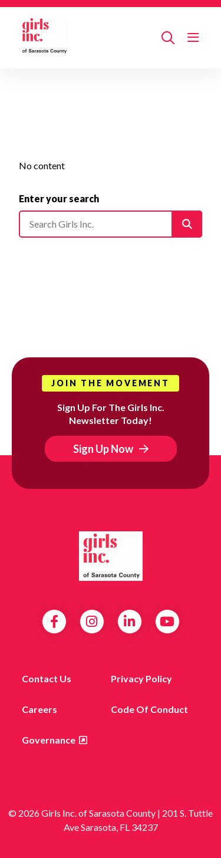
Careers (39, 709)
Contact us (46, 678)
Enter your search (59, 198)
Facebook (54, 621)
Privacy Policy (141, 678)
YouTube (167, 621)
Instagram (92, 621)
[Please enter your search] (110, 224)
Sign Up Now (103, 448)
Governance (48, 739)
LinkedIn (129, 621)
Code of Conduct (149, 709)
